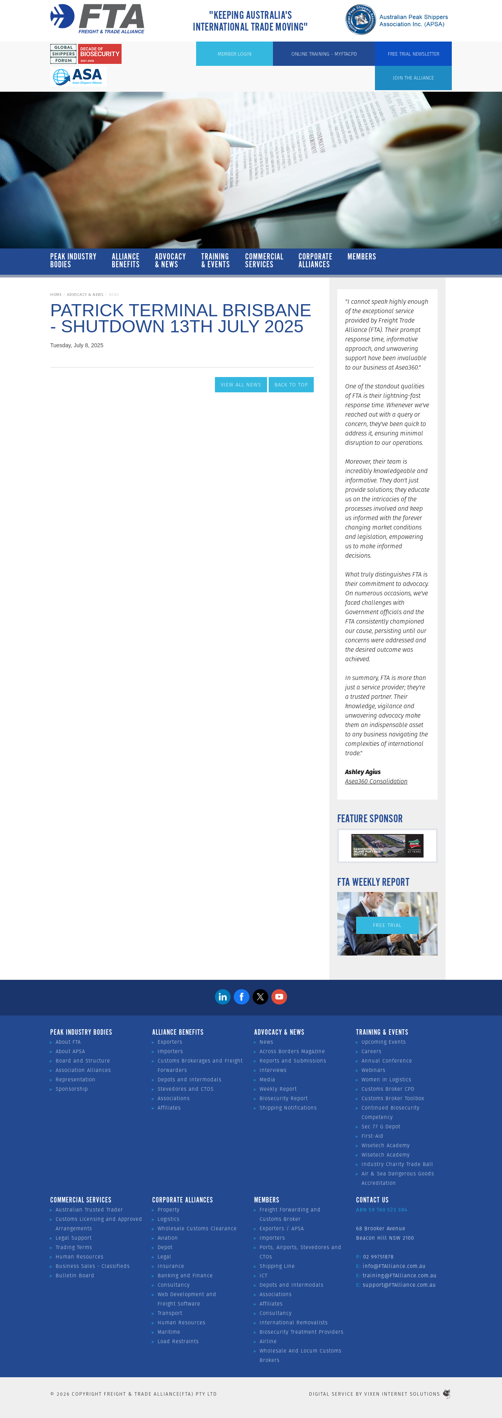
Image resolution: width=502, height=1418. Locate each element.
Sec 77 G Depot (381, 1126)
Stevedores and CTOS (186, 1089)
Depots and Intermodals (190, 1079)
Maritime (169, 1332)
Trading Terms (74, 1247)
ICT (263, 1275)
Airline (268, 1341)
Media (267, 1079)
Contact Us (372, 1200)
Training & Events (215, 261)
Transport (170, 1313)
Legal (164, 1256)
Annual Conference (387, 1060)
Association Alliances (83, 1070)
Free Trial (387, 925)
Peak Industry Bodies (73, 261)
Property (169, 1209)
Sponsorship (72, 1089)
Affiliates (169, 1108)
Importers (170, 1051)
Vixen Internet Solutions (408, 1394)
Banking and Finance (185, 1275)
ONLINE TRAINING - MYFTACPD (346, 55)
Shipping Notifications (288, 1108)
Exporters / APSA (282, 1228)
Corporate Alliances (315, 261)
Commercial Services (264, 261)
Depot (165, 1247)
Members (361, 261)
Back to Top (291, 384)
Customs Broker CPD (388, 1089)
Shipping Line (277, 1266)
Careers (372, 1051)
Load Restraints (178, 1341)
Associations (174, 1098)
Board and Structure (83, 1060)
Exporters (170, 1042)
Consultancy (174, 1285)
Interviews (273, 1070)
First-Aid (373, 1136)
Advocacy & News (170, 261)
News (266, 1042)
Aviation (168, 1238)
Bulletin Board (75, 1275)
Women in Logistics (386, 1079)
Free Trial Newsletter (421, 55)
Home (56, 294)
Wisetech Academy (386, 1145)
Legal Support (74, 1238)
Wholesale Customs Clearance (197, 1228)
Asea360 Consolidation (376, 781)
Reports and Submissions (293, 1060)
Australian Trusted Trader (89, 1209)
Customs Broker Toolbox (393, 1098)
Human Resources (80, 1256)
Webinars (374, 1070)
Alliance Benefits (126, 261)
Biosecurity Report (284, 1098)
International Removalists (294, 1322)
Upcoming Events (384, 1042)
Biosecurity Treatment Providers (302, 1332)
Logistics (169, 1219)
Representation (76, 1079)
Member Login (269, 55)
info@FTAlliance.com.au (394, 1266)
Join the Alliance (209, 55)
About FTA (68, 1042)
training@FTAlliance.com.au (400, 1275)
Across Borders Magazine (292, 1051)
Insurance (171, 1266)
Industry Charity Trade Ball (397, 1164)
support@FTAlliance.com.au (399, 1285)
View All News (241, 384)
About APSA (70, 1051)
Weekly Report (278, 1089)
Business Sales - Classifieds (93, 1266)
